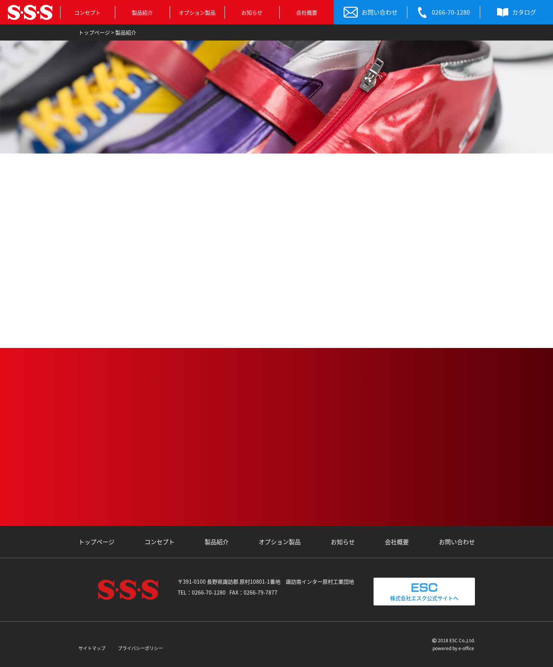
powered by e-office (453, 648)
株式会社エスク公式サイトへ (424, 591)
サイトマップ (91, 648)
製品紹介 (142, 12)
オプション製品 (197, 12)
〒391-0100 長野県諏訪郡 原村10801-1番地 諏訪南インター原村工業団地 (266, 581)
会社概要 (306, 12)
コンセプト (87, 12)
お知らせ (251, 12)
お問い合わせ (371, 12)
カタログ (516, 12)
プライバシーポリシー (140, 648)
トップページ (96, 541)
